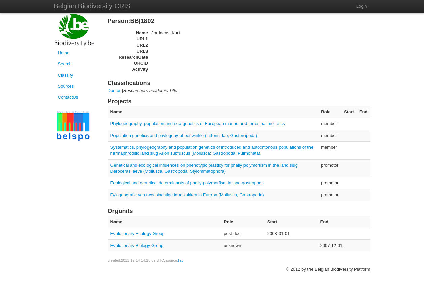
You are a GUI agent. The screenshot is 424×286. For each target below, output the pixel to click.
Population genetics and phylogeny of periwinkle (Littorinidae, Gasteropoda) (183, 135)
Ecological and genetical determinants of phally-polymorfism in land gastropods (187, 182)
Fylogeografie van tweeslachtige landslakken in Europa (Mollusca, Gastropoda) (187, 194)
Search (65, 63)
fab (180, 260)
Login (361, 6)
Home (64, 52)
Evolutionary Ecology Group (137, 233)
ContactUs (68, 97)
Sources (66, 86)
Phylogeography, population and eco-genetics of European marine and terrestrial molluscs (197, 123)
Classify (65, 75)
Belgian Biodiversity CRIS (92, 6)
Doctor (114, 90)
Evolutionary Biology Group (137, 245)
